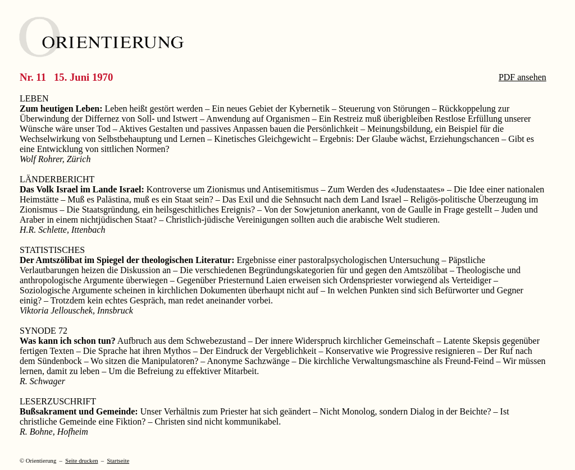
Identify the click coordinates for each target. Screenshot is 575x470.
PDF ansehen (522, 77)
